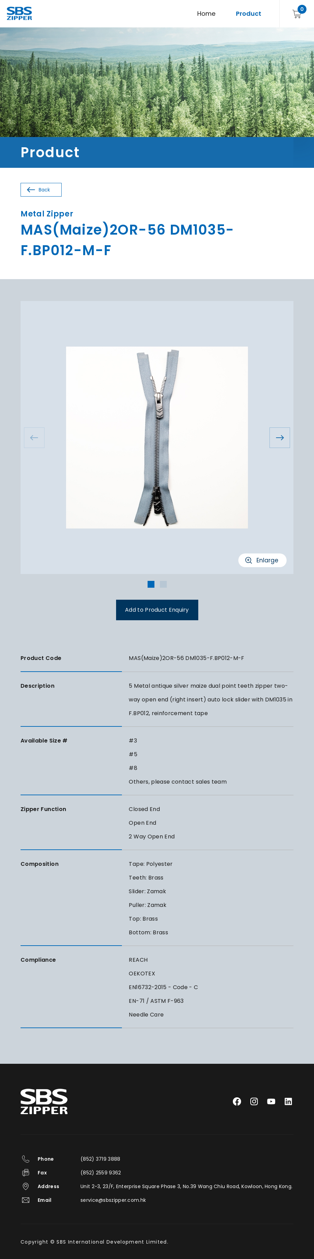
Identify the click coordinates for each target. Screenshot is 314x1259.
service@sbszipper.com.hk (113, 1200)
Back (44, 189)
